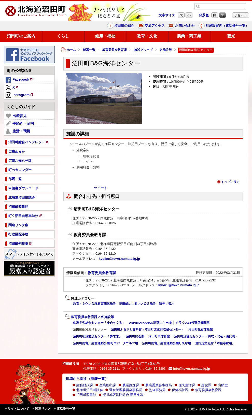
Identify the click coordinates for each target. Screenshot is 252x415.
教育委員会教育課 (114, 49)
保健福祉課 (178, 390)
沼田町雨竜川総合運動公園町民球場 (166, 343)
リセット (240, 15)
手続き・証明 (20, 123)
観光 (231, 36)
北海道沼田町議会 (87, 390)
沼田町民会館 (135, 336)
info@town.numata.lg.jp (189, 368)
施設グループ (143, 49)
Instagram (20, 95)
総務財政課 (82, 385)
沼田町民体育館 (159, 336)
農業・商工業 (189, 36)
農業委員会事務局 (156, 385)
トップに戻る (228, 181)
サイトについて (17, 409)
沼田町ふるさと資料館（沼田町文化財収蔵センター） (147, 329)
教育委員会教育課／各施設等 (89, 317)
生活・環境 (18, 131)
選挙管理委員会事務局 (123, 390)
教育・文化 (147, 36)
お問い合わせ (181, 26)
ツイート (100, 188)
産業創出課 (105, 385)
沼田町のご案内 (21, 36)
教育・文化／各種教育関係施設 (94, 303)
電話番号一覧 (64, 409)
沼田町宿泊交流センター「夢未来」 (97, 336)
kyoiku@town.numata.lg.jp (119, 259)
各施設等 (166, 49)
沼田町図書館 (84, 395)
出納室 (221, 385)
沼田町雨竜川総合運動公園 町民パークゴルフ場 (105, 343)
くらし (63, 36)
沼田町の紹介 (120, 26)
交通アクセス (151, 26)
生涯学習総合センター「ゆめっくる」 (99, 322)
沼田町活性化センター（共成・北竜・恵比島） (206, 336)
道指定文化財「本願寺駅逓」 (215, 343)
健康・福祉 (105, 36)
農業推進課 (128, 385)
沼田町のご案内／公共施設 (137, 303)
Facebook (20, 80)
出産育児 (16, 116)
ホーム (68, 50)
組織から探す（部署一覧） (87, 379)
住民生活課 (184, 385)
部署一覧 (89, 49)
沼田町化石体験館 (200, 329)
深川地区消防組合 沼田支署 (121, 395)
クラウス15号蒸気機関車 (192, 322)
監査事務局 (155, 390)
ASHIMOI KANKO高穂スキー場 (150, 322)
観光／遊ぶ (166, 303)
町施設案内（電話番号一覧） (224, 26)
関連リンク (41, 409)
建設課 (204, 385)
